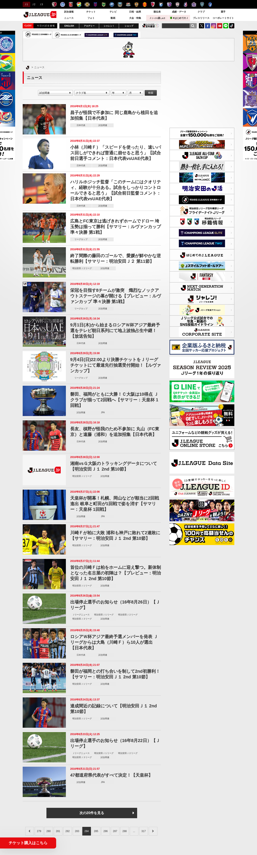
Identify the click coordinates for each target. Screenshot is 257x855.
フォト (91, 18)
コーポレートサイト (223, 18)
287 (115, 831)
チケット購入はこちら (28, 843)
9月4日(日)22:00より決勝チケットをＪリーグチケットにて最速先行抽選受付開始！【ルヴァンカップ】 (115, 365)
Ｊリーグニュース (81, 614)
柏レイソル (87, 4)
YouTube (219, 25)
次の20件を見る (91, 813)
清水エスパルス (136, 4)
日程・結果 (135, 11)
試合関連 (102, 125)
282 (67, 831)
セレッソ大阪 (169, 4)
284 (86, 831)
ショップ (129, 26)
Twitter (201, 25)
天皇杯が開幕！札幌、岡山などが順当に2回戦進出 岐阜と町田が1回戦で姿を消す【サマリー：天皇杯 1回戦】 (114, 504)
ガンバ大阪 (161, 4)
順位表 (157, 11)
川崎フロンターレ (120, 4)
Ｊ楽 (157, 18)
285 (96, 831)
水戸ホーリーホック (62, 4)
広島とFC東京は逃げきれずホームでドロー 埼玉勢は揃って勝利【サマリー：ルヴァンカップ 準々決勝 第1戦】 (115, 227)
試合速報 (69, 11)
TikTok (231, 25)
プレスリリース (201, 18)
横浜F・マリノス (128, 4)
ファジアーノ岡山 (185, 4)
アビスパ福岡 (202, 4)
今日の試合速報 (46, 25)
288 (124, 831)
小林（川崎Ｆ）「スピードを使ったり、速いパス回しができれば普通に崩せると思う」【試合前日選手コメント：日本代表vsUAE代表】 (115, 153)
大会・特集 (135, 18)
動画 (113, 18)
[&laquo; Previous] (29, 831)
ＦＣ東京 (95, 4)
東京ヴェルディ (103, 4)
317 (143, 831)
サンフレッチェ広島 (194, 4)
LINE (225, 25)
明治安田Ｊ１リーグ (82, 476)
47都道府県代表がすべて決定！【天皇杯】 (111, 775)
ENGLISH (69, 26)
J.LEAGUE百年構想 (150, 25)
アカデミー (89, 26)
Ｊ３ (41, 4)
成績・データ (179, 11)
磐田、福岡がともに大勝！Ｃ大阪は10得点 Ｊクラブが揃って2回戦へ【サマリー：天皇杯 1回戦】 (114, 400)
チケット (91, 11)
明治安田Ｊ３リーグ (82, 619)
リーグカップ (81, 239)
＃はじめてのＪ (179, 17)
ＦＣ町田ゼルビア (111, 4)
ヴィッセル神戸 (177, 4)
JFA (103, 412)
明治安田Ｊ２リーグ (82, 268)
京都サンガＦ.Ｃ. (152, 4)
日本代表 (81, 125)
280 (48, 831)
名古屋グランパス (144, 4)
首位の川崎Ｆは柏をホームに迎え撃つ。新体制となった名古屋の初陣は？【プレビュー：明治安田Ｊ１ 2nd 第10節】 (115, 573)
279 (39, 831)
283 (77, 831)
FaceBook (207, 25)
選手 (223, 11)
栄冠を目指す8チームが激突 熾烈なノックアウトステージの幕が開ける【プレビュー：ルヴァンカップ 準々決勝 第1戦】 (115, 296)
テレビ (113, 11)
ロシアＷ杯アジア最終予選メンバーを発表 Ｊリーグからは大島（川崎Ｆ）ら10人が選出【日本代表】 (114, 642)
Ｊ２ (33, 4)
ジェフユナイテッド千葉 (79, 4)
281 (58, 831)
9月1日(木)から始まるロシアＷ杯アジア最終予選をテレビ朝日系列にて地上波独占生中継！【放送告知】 (115, 331)
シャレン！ (109, 26)
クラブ (201, 11)
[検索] (192, 26)
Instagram (213, 25)
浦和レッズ (70, 4)
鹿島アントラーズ (54, 4)
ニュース (69, 18)
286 (105, 831)
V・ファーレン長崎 (210, 4)
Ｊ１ (26, 4)
